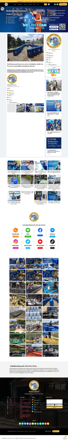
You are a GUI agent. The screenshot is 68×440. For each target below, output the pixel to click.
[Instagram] (59, 70)
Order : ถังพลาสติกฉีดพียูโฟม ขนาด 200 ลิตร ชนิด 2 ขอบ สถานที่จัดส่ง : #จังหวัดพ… (25, 411)
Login (34, 4)
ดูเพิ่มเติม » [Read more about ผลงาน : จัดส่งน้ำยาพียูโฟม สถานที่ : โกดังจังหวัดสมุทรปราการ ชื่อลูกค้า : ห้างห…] (48, 116)
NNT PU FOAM (27, 245)
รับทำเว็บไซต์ (26, 431)
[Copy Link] (55, 75)
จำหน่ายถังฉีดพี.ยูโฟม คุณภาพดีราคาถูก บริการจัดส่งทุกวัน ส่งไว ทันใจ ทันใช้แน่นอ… (41, 202)
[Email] (51, 72)
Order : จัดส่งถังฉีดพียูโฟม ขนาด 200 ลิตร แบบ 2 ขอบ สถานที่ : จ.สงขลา (41, 172)
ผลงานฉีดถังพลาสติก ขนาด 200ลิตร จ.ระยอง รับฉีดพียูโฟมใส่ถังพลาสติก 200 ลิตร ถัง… (14, 186)
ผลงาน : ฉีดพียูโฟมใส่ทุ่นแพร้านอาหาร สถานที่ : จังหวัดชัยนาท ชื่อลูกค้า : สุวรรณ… (14, 202)
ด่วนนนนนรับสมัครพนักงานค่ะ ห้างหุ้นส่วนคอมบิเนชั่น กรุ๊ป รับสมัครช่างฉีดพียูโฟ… (25, 407)
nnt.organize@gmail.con (13, 102)
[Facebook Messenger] (54, 70)
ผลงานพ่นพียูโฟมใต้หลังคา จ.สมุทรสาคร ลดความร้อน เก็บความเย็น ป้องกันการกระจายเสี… (53, 151)
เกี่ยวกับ (30, 4)
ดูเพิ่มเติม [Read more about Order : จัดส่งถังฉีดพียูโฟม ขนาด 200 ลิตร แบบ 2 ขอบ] (21, 401)
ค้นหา (38, 4)
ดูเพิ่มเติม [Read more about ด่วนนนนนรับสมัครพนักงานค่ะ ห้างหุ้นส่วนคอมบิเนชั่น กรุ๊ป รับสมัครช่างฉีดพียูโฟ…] (21, 409)
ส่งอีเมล (10, 101)
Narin (10, 95)
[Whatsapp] (56, 72)
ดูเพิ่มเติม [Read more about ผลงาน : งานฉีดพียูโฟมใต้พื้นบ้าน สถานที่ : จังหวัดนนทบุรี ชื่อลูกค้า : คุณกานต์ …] (21, 405)
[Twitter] (56, 70)
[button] (40, 235)
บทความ (25, 4)
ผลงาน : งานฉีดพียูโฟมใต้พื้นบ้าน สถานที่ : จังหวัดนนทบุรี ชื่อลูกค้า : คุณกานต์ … (25, 403)
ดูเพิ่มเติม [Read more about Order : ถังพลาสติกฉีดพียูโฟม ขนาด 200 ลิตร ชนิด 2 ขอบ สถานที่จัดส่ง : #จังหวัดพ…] (21, 413)
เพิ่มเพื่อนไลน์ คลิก (11, 94)
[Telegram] (59, 72)
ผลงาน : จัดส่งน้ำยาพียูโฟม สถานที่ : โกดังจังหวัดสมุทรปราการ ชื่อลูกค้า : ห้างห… (53, 114)
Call (61, 3)
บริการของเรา (20, 4)
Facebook (10, 97)
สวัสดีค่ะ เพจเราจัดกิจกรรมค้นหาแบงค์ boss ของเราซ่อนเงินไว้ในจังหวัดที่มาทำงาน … (27, 186)
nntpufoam (52, 245)
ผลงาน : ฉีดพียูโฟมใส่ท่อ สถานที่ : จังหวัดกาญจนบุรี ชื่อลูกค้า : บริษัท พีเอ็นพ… (14, 172)
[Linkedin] (54, 72)
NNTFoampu (15, 245)
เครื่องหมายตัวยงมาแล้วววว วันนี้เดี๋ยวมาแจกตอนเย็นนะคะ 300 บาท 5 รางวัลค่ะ (27, 192)
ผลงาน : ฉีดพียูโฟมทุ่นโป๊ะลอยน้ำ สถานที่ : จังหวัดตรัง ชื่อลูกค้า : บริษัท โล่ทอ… (27, 172)
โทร (9, 92)
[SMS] (49, 72)
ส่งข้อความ (50, 62)
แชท (9, 99)
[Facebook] (51, 70)
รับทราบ (64, 438)
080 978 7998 (11, 93)
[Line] (49, 70)
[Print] (52, 75)
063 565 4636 (64, 4)
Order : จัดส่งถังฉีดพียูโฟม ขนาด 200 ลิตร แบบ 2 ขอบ (25, 400)
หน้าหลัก (15, 4)
